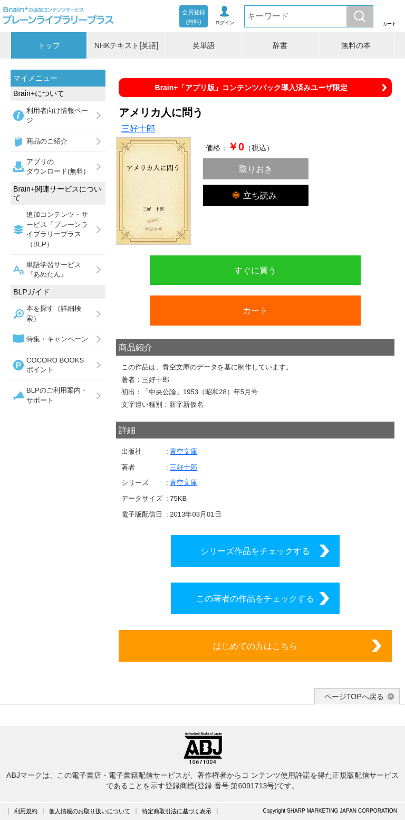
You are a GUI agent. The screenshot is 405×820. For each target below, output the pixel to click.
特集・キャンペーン (57, 339)
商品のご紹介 (47, 141)
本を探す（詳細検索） (53, 313)
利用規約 (25, 811)
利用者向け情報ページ (57, 115)
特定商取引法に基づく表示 (176, 811)
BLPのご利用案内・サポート (57, 395)
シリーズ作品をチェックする (255, 551)
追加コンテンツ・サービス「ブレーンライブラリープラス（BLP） (57, 229)
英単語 (203, 45)
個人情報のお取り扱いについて (89, 811)
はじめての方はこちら (255, 646)
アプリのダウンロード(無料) (56, 166)
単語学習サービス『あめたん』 (53, 269)
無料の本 (356, 45)
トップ (49, 45)
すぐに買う (255, 270)
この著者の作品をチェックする (255, 598)
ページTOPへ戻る (354, 696)
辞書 (280, 45)
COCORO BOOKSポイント (55, 365)
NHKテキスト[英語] (126, 45)
